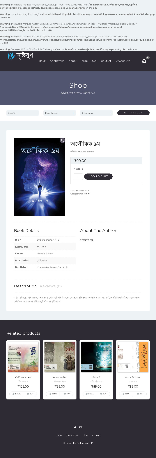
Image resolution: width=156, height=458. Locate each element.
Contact (107, 61)
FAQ (95, 61)
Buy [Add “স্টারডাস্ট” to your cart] (104, 394)
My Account (125, 61)
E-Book (74, 61)
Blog (86, 61)
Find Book (133, 113)
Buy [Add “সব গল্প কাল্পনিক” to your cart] (68, 394)
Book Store (58, 61)
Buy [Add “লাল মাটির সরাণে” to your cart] (141, 394)
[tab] (25, 286)
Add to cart (98, 176)
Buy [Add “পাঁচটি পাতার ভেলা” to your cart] (31, 394)
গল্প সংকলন (75, 92)
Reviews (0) (51, 286)
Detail (18, 394)
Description (25, 286)
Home (43, 61)
